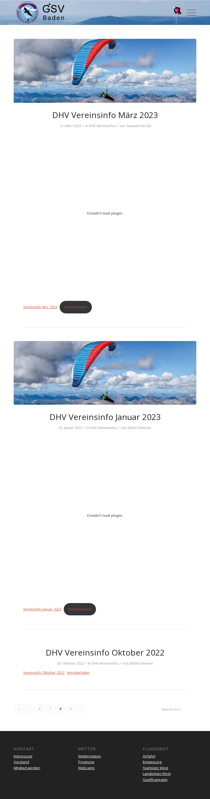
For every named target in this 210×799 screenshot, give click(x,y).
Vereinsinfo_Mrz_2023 (40, 307)
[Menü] (188, 12)
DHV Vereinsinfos (102, 126)
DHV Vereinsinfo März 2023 (105, 115)
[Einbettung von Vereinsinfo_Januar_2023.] (105, 516)
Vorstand (21, 761)
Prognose (86, 761)
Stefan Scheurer (139, 427)
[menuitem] (175, 12)
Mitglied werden (27, 767)
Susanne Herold (138, 126)
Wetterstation (89, 756)
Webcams (86, 767)
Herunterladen (76, 307)
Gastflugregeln (155, 779)
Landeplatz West (157, 773)
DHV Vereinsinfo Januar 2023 (105, 416)
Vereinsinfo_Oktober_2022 (44, 672)
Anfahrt (149, 756)
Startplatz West (155, 767)
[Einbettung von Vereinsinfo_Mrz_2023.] (105, 213)
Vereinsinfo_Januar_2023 (42, 609)
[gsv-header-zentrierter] (40, 12)
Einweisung (152, 761)
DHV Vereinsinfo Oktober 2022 (105, 652)
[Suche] (175, 12)
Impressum (23, 756)
